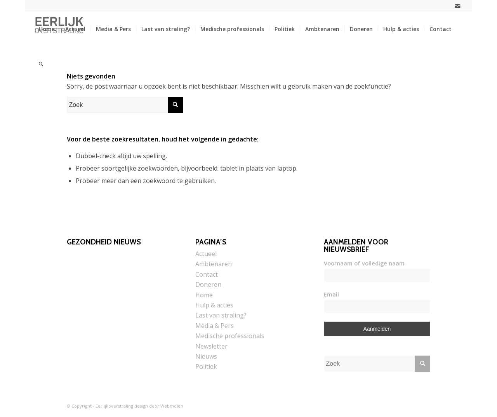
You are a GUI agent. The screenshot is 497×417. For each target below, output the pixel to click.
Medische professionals (229, 336)
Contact (206, 274)
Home (204, 295)
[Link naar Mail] (457, 6)
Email (331, 294)
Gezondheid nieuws (104, 242)
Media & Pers (214, 325)
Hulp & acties (214, 305)
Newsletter (211, 346)
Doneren (208, 284)
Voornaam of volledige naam (364, 263)
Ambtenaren (213, 264)
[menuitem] (47, 29)
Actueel (206, 254)
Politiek (206, 366)
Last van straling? (221, 315)
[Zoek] (41, 64)
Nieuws (206, 356)
